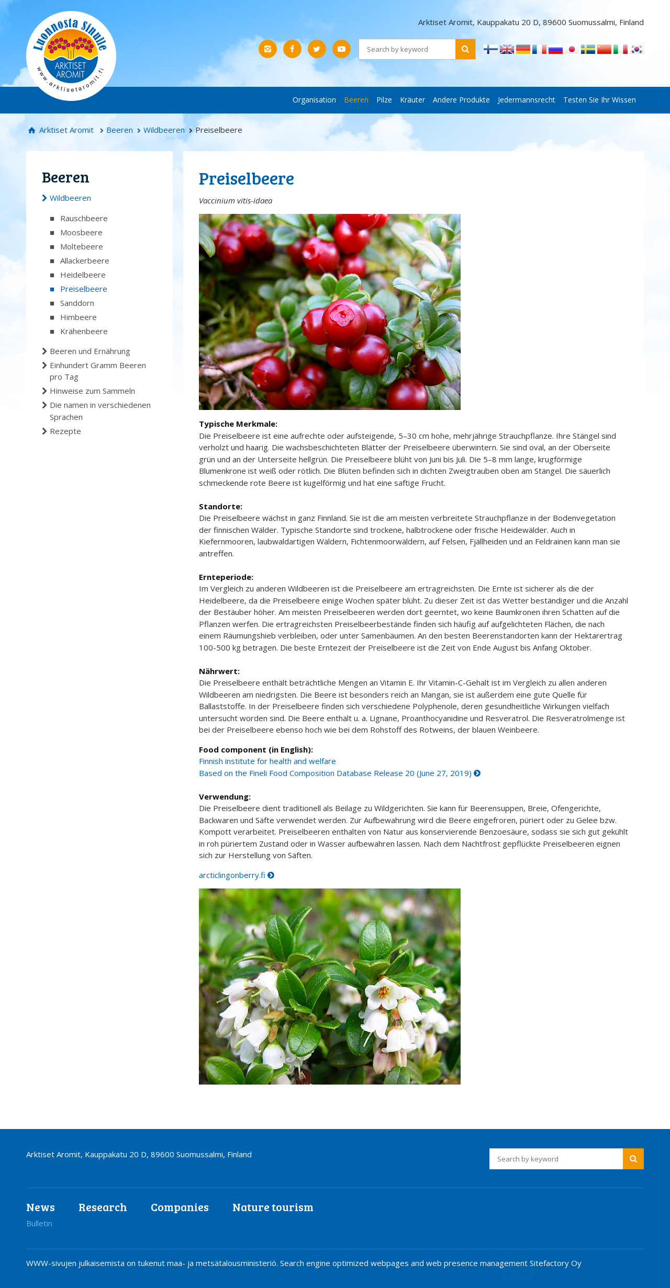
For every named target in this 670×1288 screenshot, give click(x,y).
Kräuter (412, 100)
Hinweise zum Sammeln (92, 390)
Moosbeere (81, 232)
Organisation (314, 100)
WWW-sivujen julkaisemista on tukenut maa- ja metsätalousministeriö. (153, 1263)
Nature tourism (273, 1206)
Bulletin (39, 1223)
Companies (180, 1206)
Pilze (384, 100)
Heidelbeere (83, 274)
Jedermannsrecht (526, 100)
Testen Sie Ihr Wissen (599, 100)
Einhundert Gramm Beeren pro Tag (98, 371)
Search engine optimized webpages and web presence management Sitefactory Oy (431, 1263)
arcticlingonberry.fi (232, 875)
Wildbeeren (164, 129)
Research (103, 1206)
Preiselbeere (83, 288)
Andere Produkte (461, 100)
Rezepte (65, 431)
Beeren (356, 100)
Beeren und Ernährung (90, 351)
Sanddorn (77, 303)
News (40, 1206)
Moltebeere (81, 246)
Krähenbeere (84, 331)
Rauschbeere (84, 218)
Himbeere (78, 317)
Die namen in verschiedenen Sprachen (100, 411)
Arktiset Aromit (65, 129)
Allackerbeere (84, 260)
